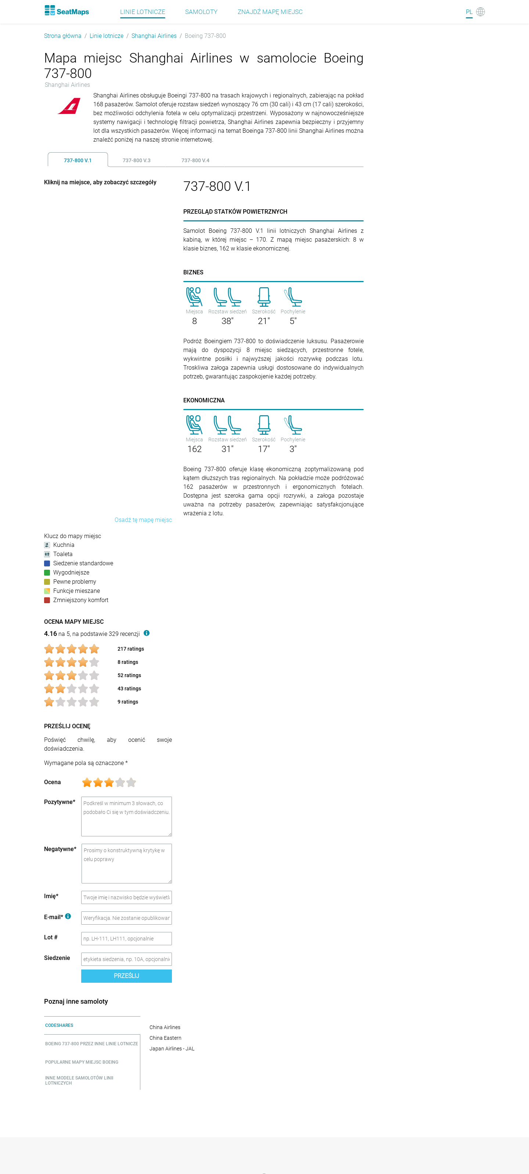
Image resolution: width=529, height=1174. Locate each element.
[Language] (475, 11)
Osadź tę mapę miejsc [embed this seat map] (143, 519)
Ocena (52, 782)
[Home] (66, 10)
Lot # (51, 937)
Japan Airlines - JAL (172, 1049)
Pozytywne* (59, 801)
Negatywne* (60, 849)
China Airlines (165, 1027)
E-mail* (57, 917)
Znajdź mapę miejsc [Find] (270, 11)
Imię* (51, 896)
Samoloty (201, 11)
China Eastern (165, 1038)
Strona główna (63, 35)
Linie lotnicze (106, 35)
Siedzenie (57, 957)
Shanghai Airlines (154, 35)
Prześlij (126, 975)
